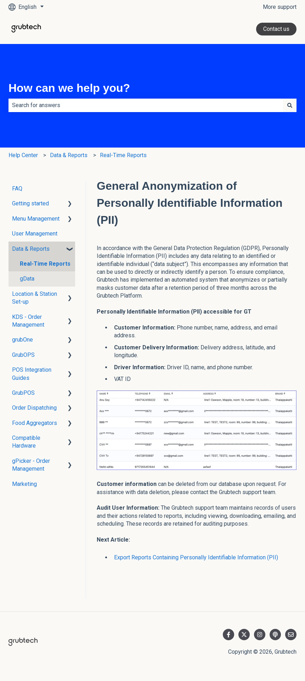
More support (279, 7)
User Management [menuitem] (34, 233)
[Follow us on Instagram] (259, 634)
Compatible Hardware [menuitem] (26, 441)
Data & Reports (68, 155)
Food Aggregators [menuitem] (34, 423)
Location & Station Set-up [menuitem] (34, 297)
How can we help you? (69, 88)
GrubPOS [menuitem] (23, 392)
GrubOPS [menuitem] (23, 354)
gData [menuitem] (27, 278)
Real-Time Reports (123, 155)
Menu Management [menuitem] (36, 218)
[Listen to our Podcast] (275, 634)
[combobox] (146, 105)
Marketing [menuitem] (24, 484)
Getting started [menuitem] (30, 203)
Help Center (23, 155)
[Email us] (290, 634)
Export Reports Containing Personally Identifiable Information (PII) (196, 557)
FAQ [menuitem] (17, 188)
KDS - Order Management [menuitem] (28, 321)
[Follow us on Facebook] (228, 634)
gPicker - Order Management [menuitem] (31, 465)
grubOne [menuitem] (22, 339)
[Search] (289, 105)
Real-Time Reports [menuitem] (45, 263)
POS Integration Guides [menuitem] (31, 373)
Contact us (276, 29)
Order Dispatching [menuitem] (34, 407)
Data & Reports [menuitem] (31, 248)
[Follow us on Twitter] (244, 634)
